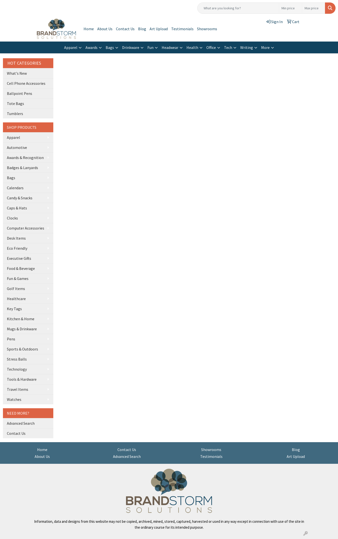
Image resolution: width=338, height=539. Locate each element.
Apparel (13, 137)
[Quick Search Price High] (313, 8)
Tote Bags (15, 103)
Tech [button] (228, 47)
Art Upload (159, 28)
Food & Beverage (21, 268)
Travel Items (17, 389)
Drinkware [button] (130, 47)
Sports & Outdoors (22, 349)
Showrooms (207, 28)
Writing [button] (246, 47)
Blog (142, 28)
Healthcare (16, 298)
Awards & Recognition (25, 157)
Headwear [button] (170, 47)
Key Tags (14, 308)
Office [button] (211, 47)
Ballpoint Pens (19, 93)
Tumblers (15, 113)
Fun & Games (17, 278)
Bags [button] (110, 47)
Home (89, 28)
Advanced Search (21, 423)
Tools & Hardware (22, 379)
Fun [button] (150, 47)
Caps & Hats (17, 207)
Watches (14, 399)
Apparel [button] (70, 47)
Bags (11, 177)
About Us (105, 28)
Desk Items (16, 238)
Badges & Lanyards (22, 167)
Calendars (15, 187)
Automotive (17, 147)
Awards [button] (91, 47)
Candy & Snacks (19, 197)
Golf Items (16, 288)
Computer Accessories (25, 228)
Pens (11, 338)
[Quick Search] (238, 8)
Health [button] (192, 47)
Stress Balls (17, 359)
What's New (17, 73)
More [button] (265, 47)
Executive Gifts (19, 258)
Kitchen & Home (20, 318)
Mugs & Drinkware (22, 328)
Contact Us (125, 28)
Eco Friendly (17, 248)
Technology (17, 369)
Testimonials (182, 28)
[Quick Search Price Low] (290, 8)
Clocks (12, 218)
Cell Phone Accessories (26, 83)
